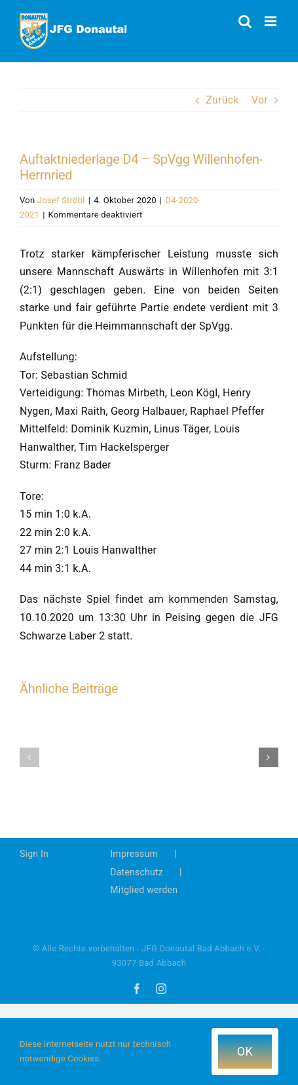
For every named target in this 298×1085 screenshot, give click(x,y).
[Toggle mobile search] (244, 21)
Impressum (134, 853)
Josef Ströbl (61, 200)
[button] (29, 757)
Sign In (34, 853)
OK (245, 1051)
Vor (259, 100)
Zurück (222, 100)
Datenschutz (136, 872)
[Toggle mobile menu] (271, 21)
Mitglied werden (143, 890)
